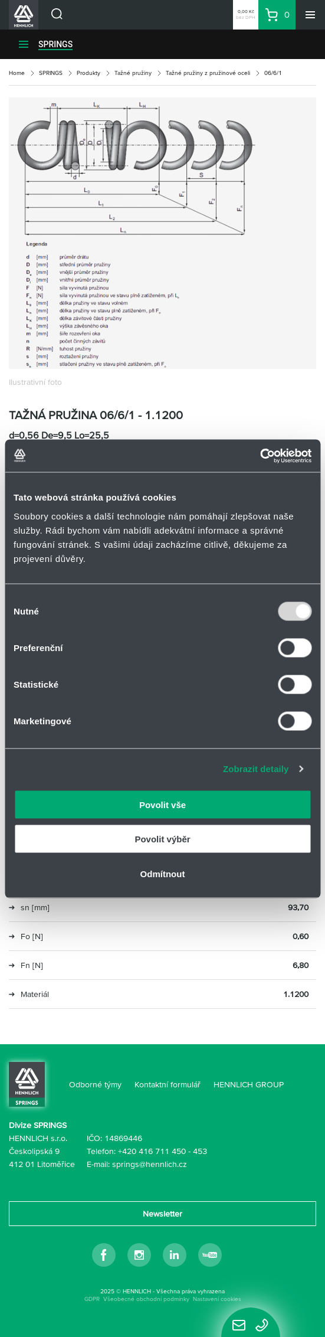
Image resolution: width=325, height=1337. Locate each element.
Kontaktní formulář (167, 1084)
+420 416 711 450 (152, 1151)
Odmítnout (162, 873)
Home (17, 73)
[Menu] (310, 15)
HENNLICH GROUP (249, 1084)
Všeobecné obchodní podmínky (146, 1299)
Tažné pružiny (133, 73)
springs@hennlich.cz (149, 1164)
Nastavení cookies (217, 1299)
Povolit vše (162, 804)
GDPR (92, 1299)
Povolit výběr (162, 839)
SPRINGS (55, 44)
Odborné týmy (95, 1084)
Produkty (88, 73)
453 (200, 1151)
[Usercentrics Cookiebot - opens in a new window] (259, 455)
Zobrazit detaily (256, 769)
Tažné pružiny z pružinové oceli (208, 73)
